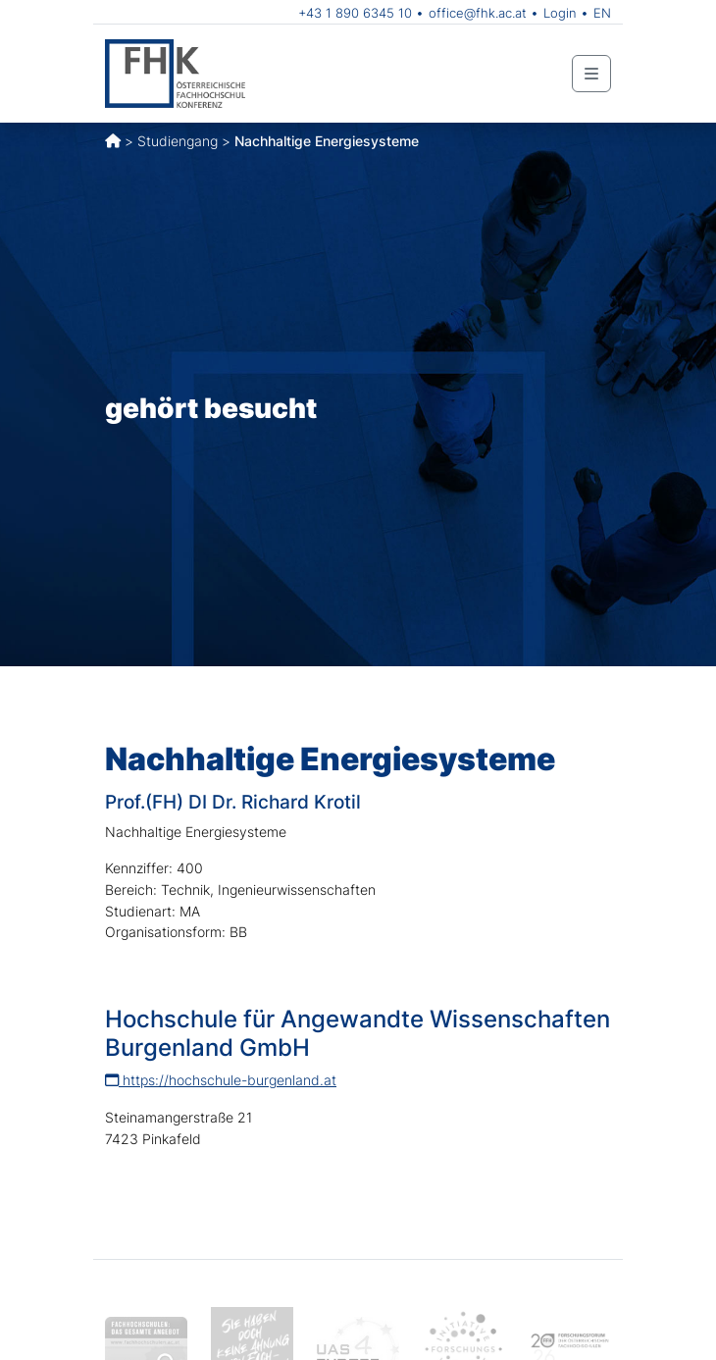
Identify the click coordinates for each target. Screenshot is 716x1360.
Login (560, 13)
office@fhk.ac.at (478, 13)
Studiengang (177, 140)
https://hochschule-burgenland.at (220, 1080)
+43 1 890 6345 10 (355, 13)
